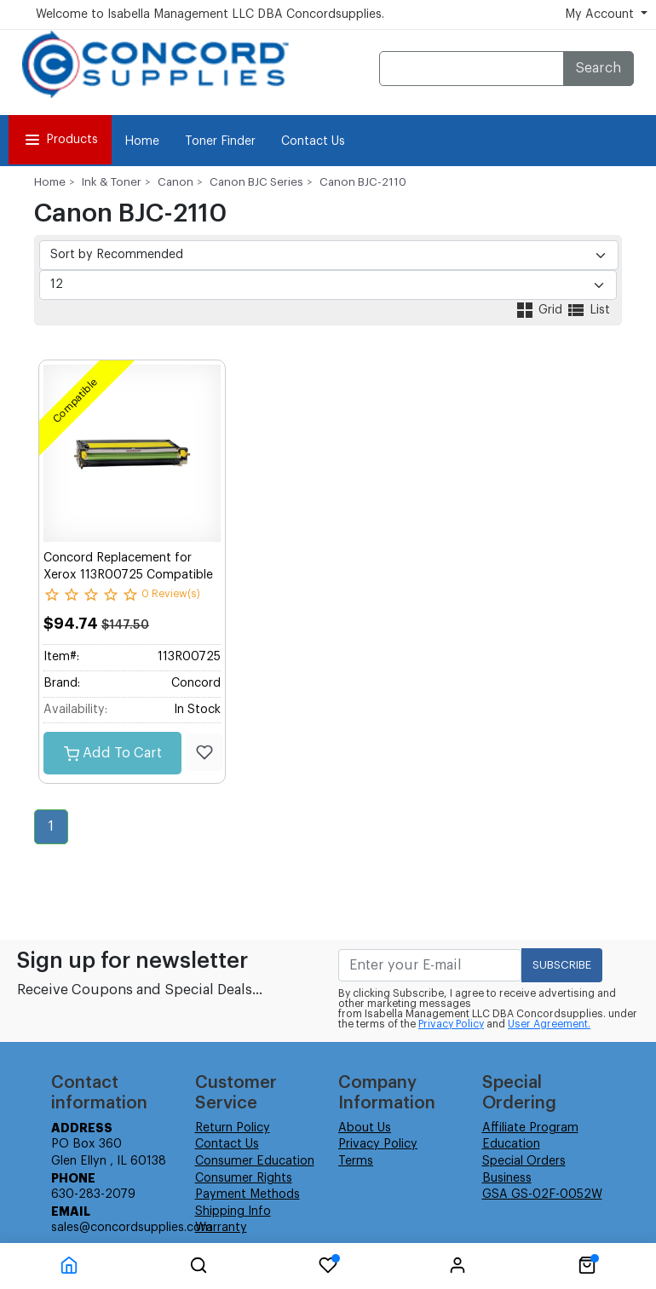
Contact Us (313, 141)
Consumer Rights (243, 1178)
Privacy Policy (451, 1024)
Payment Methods (247, 1194)
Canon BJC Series (256, 181)
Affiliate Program (530, 1128)
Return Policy (232, 1128)
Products (60, 140)
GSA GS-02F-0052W (542, 1194)
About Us (364, 1128)
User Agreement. (549, 1024)
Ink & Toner (111, 181)
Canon (175, 181)
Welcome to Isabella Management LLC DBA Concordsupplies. (210, 14)
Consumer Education (254, 1161)
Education (511, 1144)
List (588, 310)
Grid (540, 310)
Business (507, 1178)
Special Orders (524, 1161)
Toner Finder (220, 141)
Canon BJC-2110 (362, 181)
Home (141, 141)
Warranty (221, 1228)
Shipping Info (233, 1211)
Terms (355, 1161)
